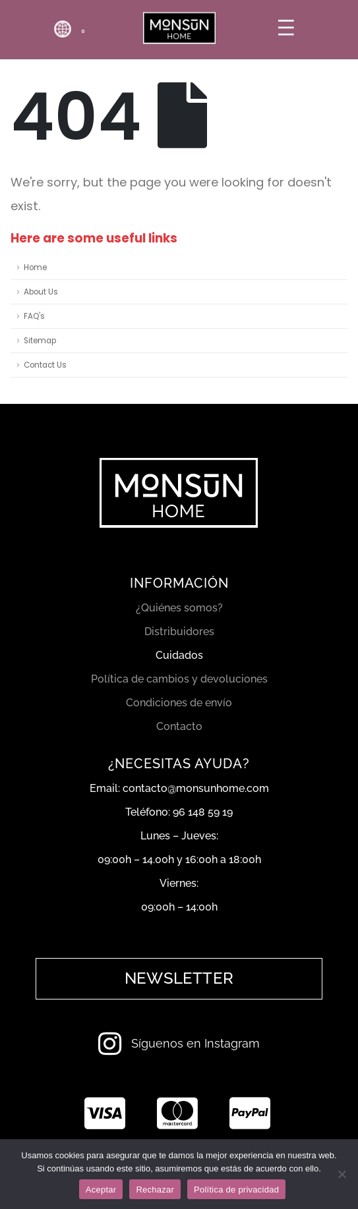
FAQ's (34, 316)
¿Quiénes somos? (179, 608)
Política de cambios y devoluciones (179, 679)
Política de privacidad (236, 1190)
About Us (41, 292)
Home (35, 267)
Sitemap (40, 340)
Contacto (179, 726)
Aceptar (101, 1190)
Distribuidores (179, 631)
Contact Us (45, 365)
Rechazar (155, 1190)
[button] (179, 978)
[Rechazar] (341, 1174)
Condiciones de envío (179, 702)
